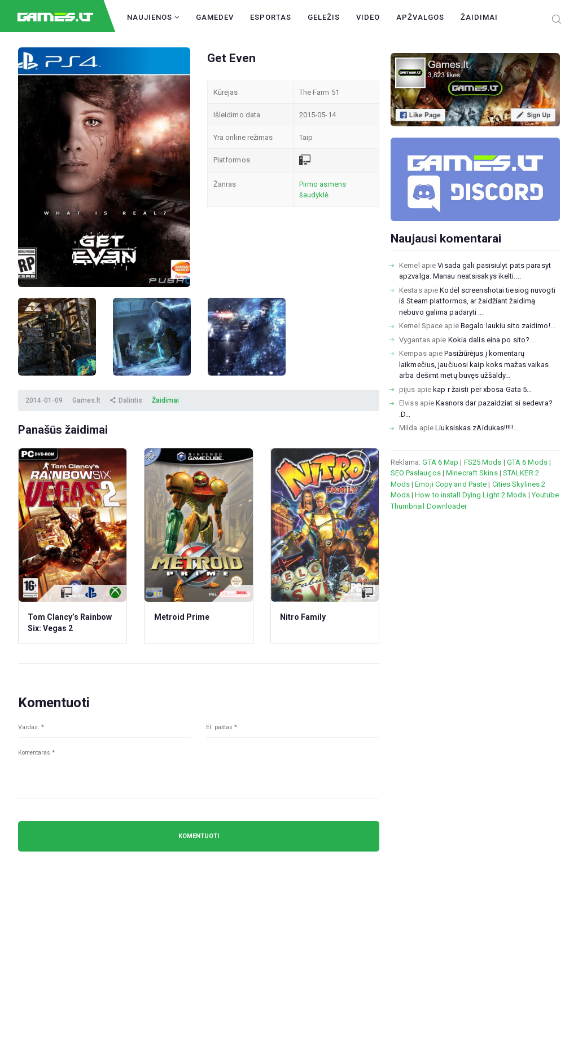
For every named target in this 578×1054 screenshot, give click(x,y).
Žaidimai (479, 17)
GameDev (215, 17)
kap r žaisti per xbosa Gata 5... (482, 389)
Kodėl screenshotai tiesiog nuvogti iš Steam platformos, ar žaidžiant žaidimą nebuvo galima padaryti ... (477, 301)
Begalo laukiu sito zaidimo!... (508, 325)
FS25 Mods (483, 462)
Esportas (270, 17)
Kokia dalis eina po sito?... (491, 340)
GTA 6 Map (440, 462)
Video (368, 17)
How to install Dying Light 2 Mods (470, 495)
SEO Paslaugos (416, 473)
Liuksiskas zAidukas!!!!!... (476, 428)
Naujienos (153, 17)
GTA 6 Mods (527, 462)
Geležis (324, 17)
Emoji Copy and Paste (451, 484)
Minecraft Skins (472, 473)
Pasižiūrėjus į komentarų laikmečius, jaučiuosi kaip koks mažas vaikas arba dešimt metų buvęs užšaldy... (474, 364)
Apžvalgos (420, 17)
